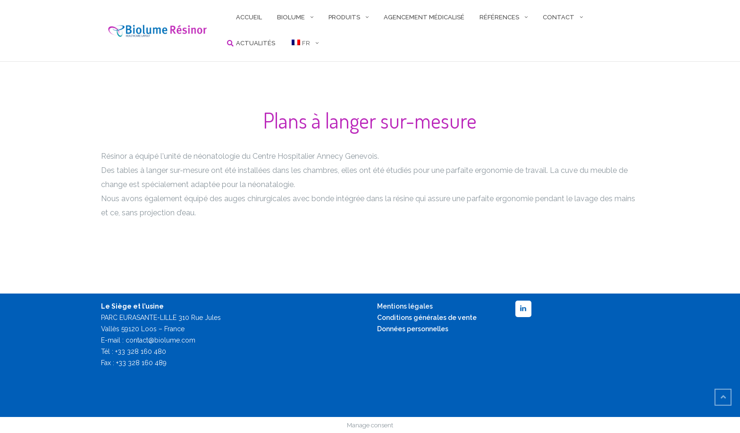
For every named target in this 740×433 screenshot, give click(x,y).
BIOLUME (291, 17)
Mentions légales (405, 306)
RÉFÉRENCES (499, 17)
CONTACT (558, 17)
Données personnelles (412, 329)
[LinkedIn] (523, 309)
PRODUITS (344, 17)
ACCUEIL (249, 17)
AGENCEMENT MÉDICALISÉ (424, 17)
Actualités (255, 43)
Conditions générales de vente (427, 317)
